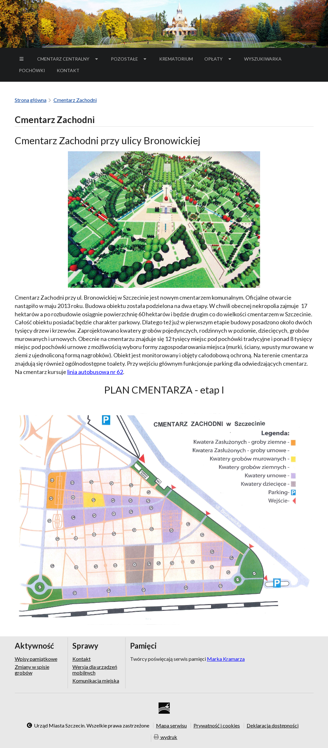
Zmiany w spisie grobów (32, 670)
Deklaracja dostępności (273, 725)
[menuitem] (22, 59)
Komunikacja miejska (95, 680)
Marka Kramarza (226, 659)
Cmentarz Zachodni (75, 100)
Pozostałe (129, 59)
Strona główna (30, 100)
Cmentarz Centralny (68, 59)
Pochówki (34, 71)
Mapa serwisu (171, 725)
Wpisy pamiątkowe (36, 659)
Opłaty (218, 59)
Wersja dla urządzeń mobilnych (94, 670)
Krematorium (176, 59)
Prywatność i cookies (216, 725)
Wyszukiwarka (263, 59)
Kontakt (68, 70)
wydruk (165, 738)
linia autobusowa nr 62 (95, 371)
